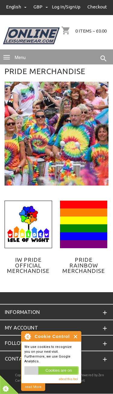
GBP (40, 6)
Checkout (97, 6)
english (16, 6)
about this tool (68, 379)
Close (76, 337)
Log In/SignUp (66, 6)
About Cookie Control (27, 336)
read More (33, 387)
